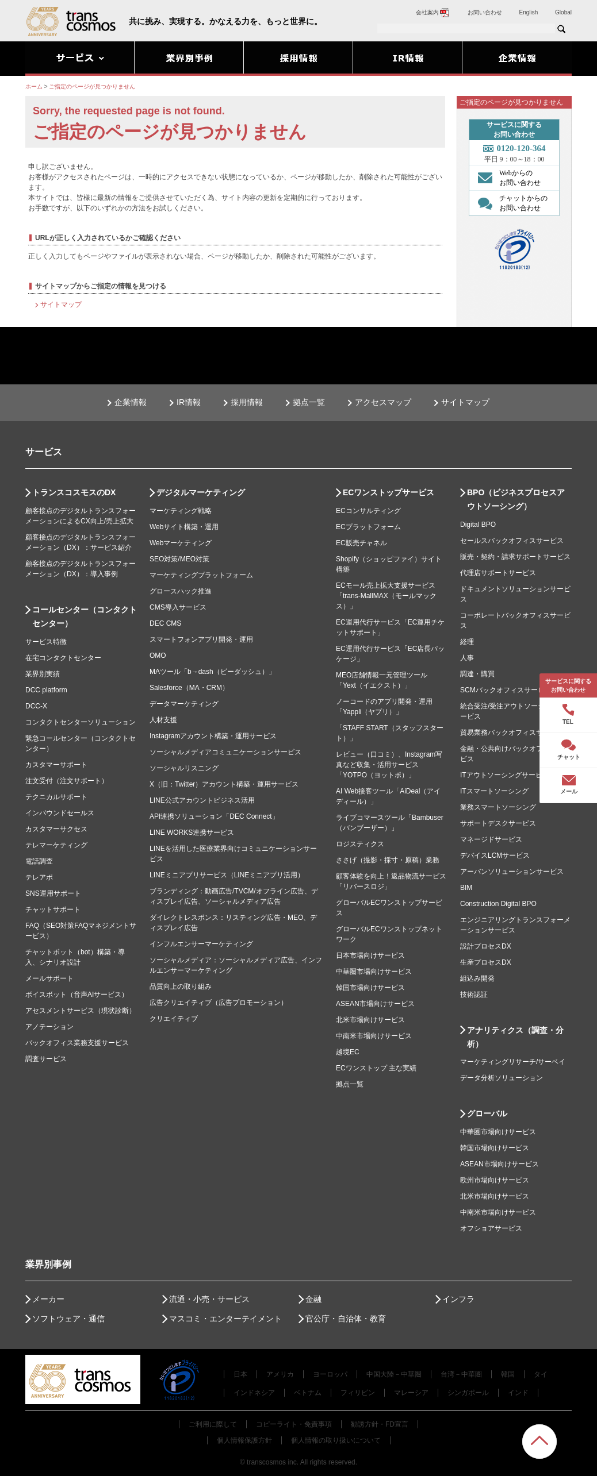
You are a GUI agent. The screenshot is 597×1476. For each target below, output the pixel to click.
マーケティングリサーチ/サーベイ (512, 1062)
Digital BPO (478, 525)
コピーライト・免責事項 (294, 1424)
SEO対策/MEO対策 (179, 559)
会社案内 (433, 12)
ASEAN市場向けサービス (375, 1004)
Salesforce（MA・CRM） (189, 688)
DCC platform (46, 690)
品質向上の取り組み (181, 986)
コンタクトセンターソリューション (80, 722)
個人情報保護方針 (244, 1440)
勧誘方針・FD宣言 (379, 1424)
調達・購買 (477, 674)
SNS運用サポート (53, 893)
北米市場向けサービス (370, 1020)
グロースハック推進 (181, 591)
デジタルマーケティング (200, 492)
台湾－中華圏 (461, 1374)
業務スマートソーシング (498, 807)
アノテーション (49, 1027)
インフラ (458, 1299)
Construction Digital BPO (498, 904)
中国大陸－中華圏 (394, 1374)
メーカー (48, 1299)
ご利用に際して (213, 1424)
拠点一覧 (309, 402)
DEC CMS (165, 623)
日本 (240, 1374)
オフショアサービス (491, 1228)
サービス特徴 (46, 642)
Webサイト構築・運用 (184, 527)
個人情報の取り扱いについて (336, 1440)
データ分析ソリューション (501, 1078)
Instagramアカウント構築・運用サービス (213, 736)
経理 (467, 642)
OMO (158, 656)
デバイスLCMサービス (495, 855)
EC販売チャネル (361, 543)
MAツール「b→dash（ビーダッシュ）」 (212, 672)
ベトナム (308, 1393)
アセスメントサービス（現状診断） (80, 1011)
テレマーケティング (56, 845)
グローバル (487, 1113)
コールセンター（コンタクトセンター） (84, 616)
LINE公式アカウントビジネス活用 (202, 800)
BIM (466, 888)
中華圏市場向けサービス (374, 972)
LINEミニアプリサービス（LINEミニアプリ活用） (227, 875)
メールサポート (49, 978)
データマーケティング (184, 704)
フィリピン (357, 1393)
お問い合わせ (485, 12)
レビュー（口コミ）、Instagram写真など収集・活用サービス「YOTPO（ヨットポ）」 (389, 764)
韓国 (508, 1374)
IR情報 (189, 402)
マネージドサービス (491, 839)
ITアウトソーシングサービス (504, 775)
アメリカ (280, 1374)
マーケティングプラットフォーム (201, 575)
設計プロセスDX (485, 946)
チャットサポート (53, 909)
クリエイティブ (174, 1019)
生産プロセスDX (485, 962)
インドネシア (254, 1393)
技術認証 (474, 995)
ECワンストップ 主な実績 (376, 1068)
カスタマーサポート (56, 765)
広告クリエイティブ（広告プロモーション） (219, 1003)
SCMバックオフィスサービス (506, 690)
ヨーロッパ (330, 1374)
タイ (541, 1374)
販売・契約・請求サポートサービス (515, 557)
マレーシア (411, 1393)
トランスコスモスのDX (74, 492)
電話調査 (39, 861)
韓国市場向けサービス (370, 988)
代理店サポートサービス (498, 573)
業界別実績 (42, 674)
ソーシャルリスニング (184, 768)
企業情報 (130, 402)
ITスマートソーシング (494, 791)
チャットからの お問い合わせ (510, 203)
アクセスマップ (383, 402)
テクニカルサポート (56, 797)
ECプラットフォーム (368, 527)
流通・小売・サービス (209, 1299)
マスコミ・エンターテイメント (225, 1318)
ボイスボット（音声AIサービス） (76, 995)
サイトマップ (61, 304)
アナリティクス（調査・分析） (515, 1037)
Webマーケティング (181, 543)
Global (563, 12)
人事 (467, 658)
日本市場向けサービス (370, 955)
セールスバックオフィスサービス (512, 541)
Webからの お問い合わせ (506, 177)
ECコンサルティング (368, 511)
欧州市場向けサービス (494, 1180)
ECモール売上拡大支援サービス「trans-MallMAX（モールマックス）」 (386, 595)
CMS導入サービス (178, 607)
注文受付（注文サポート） (66, 781)
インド (518, 1393)
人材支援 (163, 720)
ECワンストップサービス (388, 492)
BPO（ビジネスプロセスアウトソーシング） (516, 499)
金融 (313, 1299)
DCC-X (36, 706)
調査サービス (46, 1059)
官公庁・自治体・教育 (345, 1318)
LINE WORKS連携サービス (192, 832)
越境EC (347, 1052)
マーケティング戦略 (181, 511)
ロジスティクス (360, 844)
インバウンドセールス (59, 813)
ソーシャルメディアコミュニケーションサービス (225, 752)
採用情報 (247, 402)
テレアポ (39, 877)
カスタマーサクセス (56, 829)
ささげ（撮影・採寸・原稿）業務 (387, 860)
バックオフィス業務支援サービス (77, 1043)
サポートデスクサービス (498, 823)
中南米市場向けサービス (374, 1036)
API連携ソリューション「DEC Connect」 (214, 816)
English (528, 12)
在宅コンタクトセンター (63, 658)
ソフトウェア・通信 (68, 1318)
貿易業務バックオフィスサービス (512, 733)
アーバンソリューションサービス (512, 872)
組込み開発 (477, 978)
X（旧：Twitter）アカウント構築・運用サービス (224, 784)
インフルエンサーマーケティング (201, 944)
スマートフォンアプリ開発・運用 (201, 639)
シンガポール (468, 1393)
